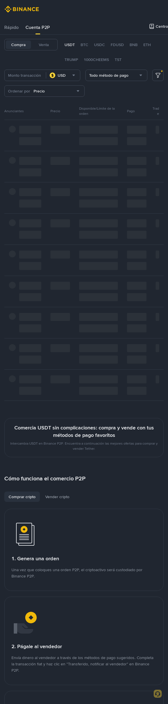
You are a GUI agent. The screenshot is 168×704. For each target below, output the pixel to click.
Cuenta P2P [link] (38, 27)
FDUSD (117, 44)
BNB (134, 44)
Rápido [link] (11, 27)
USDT (70, 44)
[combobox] (63, 75)
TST (118, 59)
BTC (84, 44)
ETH (147, 44)
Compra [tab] (18, 44)
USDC (99, 44)
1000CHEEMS (96, 59)
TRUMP (71, 59)
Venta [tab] (44, 44)
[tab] (11, 27)
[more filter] (158, 75)
